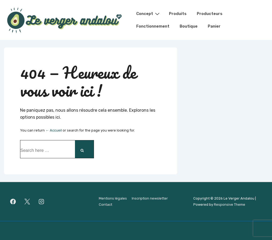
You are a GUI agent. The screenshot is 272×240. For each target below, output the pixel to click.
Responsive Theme (229, 204)
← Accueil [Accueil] (54, 130)
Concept (148, 13)
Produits (178, 13)
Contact (105, 204)
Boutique (189, 26)
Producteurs (209, 13)
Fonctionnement (152, 26)
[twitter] (27, 201)
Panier (214, 26)
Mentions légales (113, 198)
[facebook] (13, 201)
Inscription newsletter (150, 198)
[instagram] (41, 201)
